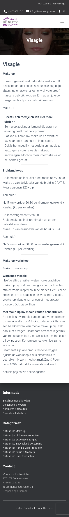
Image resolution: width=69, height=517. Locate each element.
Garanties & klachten (14, 413)
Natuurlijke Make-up (14, 431)
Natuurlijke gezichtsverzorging (20, 439)
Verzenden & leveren (14, 404)
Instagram (64, 11)
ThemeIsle (48, 508)
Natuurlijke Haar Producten (18, 456)
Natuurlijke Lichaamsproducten (21, 435)
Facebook (59, 11)
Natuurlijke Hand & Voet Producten (23, 447)
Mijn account (44, 3)
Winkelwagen (59, 3)
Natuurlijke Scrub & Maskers (19, 452)
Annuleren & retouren (15, 408)
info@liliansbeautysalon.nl (43, 11)
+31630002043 (16, 11)
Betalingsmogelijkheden (16, 400)
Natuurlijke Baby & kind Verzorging (22, 443)
